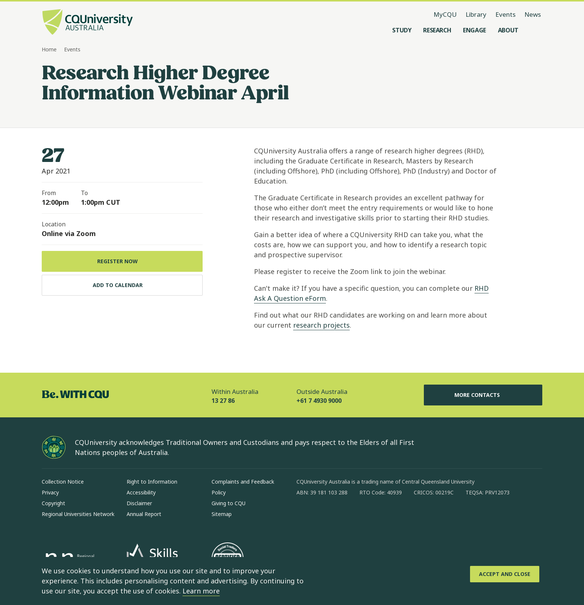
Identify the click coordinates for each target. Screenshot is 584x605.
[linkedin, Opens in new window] (343, 516)
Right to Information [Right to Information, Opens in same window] (152, 481)
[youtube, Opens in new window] (382, 516)
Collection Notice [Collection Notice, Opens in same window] (63, 481)
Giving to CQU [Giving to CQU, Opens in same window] (228, 503)
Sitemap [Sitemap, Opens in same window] (222, 514)
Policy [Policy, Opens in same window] (219, 492)
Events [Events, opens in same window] (505, 14)
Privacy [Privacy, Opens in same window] (50, 492)
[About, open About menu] (508, 30)
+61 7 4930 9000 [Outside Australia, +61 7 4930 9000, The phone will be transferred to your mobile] (319, 401)
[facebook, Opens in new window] (304, 516)
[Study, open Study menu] (401, 30)
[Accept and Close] (504, 574)
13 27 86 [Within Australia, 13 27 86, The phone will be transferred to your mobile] (223, 401)
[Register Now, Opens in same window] (122, 261)
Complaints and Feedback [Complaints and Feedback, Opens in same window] (243, 481)
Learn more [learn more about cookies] (201, 590)
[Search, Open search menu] (534, 30)
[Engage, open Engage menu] (474, 30)
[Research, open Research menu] (437, 30)
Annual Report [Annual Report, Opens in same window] (144, 514)
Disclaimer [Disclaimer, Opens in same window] (139, 503)
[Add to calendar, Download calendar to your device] (122, 285)
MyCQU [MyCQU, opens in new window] (445, 14)
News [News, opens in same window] (532, 14)
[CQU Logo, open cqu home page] (87, 22)
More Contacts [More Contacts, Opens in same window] (483, 395)
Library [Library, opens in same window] (476, 14)
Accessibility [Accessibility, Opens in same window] (141, 492)
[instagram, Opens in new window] (324, 516)
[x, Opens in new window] (363, 516)
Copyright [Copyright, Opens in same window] (53, 503)
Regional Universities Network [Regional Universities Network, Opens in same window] (78, 514)
